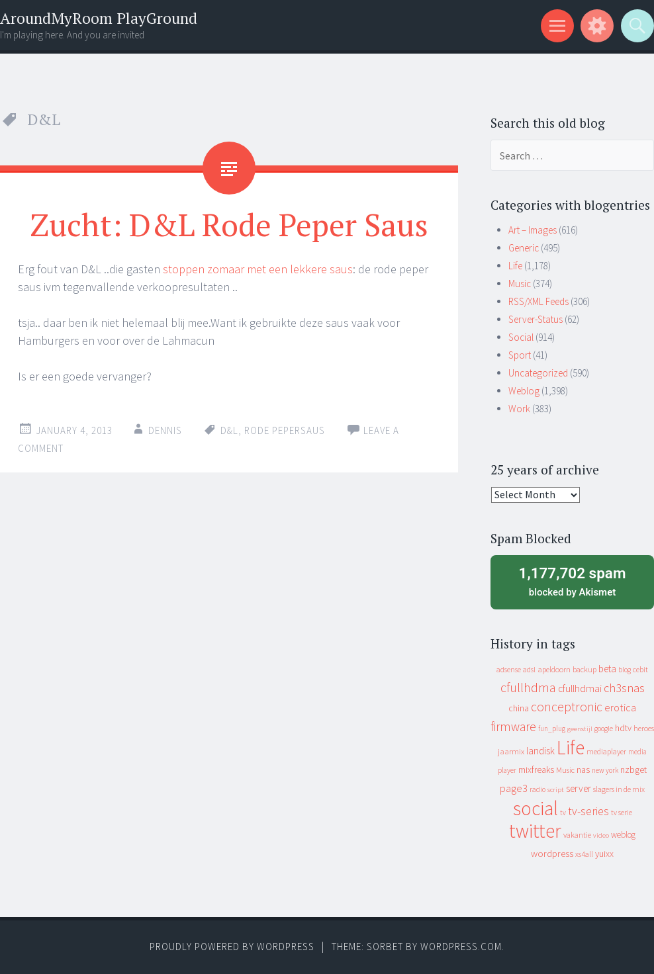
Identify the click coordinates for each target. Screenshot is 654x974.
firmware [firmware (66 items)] (513, 726)
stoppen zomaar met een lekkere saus (258, 269)
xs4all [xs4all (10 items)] (584, 854)
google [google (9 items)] (603, 728)
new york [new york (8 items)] (605, 770)
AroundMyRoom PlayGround (98, 18)
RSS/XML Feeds (538, 301)
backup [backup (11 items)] (584, 669)
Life (515, 265)
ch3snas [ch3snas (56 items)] (624, 687)
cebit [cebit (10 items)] (640, 669)
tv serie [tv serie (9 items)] (621, 812)
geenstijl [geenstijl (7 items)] (579, 729)
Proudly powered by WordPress (232, 946)
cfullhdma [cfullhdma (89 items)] (528, 687)
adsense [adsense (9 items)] (508, 669)
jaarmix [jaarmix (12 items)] (511, 751)
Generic (523, 248)
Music (519, 283)
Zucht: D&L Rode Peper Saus (229, 224)
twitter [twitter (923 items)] (535, 831)
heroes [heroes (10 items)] (643, 728)
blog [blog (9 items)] (624, 669)
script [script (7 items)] (555, 789)
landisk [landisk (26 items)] (540, 750)
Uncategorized (538, 373)
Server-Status (535, 319)
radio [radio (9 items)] (537, 789)
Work (519, 408)
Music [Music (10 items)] (565, 770)
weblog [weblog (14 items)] (623, 834)
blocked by (572, 581)
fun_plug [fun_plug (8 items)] (551, 728)
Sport (519, 355)
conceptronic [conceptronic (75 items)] (566, 707)
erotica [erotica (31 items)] (620, 707)
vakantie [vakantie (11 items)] (577, 835)
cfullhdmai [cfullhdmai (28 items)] (580, 688)
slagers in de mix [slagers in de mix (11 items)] (619, 789)
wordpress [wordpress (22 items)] (552, 853)
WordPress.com (461, 946)
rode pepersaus (284, 430)
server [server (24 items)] (578, 788)
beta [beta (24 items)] (607, 668)
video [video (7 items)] (601, 835)
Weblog (523, 390)
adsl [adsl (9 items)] (529, 669)
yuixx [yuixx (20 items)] (604, 854)
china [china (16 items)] (518, 708)
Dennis (165, 430)
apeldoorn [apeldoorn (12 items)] (554, 669)
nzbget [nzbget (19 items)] (633, 769)
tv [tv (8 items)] (563, 812)
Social (521, 337)
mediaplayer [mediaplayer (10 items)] (606, 751)
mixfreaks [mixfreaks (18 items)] (536, 769)
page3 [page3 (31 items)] (514, 788)
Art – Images (532, 230)
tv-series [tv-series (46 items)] (588, 811)
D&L (229, 430)
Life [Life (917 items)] (570, 747)
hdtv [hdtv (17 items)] (623, 728)
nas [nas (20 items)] (583, 769)
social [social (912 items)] (535, 808)
